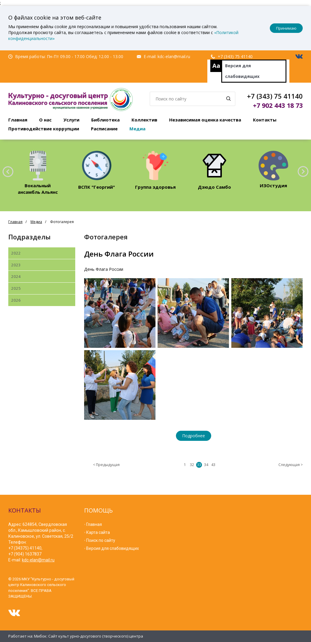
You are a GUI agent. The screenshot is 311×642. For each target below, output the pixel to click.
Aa (216, 66)
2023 (16, 265)
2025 (16, 288)
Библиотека (105, 120)
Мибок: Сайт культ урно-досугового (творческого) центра (88, 636)
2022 (16, 253)
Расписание (104, 129)
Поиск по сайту (100, 540)
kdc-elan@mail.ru (174, 56)
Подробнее (193, 435)
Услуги (71, 120)
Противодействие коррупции (43, 129)
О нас (45, 120)
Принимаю (286, 28)
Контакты (264, 120)
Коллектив (144, 120)
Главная (17, 120)
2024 (16, 276)
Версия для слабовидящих (242, 71)
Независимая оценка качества (205, 120)
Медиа (137, 129)
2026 (16, 300)
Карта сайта (98, 532)
